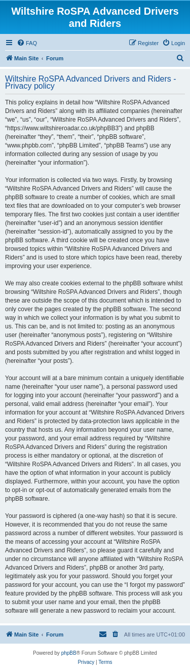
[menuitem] (27, 43)
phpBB (69, 653)
